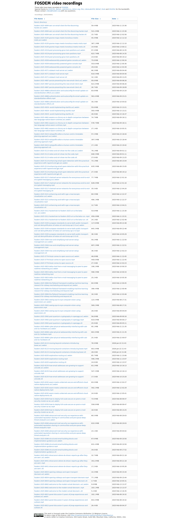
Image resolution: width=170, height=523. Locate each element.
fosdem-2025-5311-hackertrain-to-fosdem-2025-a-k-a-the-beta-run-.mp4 (62, 216)
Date (114, 19)
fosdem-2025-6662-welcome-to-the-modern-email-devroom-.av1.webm (61, 484)
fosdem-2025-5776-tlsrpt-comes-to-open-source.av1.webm (56, 256)
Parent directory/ (40, 22)
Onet (103, 9)
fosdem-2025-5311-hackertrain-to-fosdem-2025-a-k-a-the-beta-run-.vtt (61, 220)
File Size (94, 19)
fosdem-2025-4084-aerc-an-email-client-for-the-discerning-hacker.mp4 (61, 31)
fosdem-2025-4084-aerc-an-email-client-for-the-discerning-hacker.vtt (60, 34)
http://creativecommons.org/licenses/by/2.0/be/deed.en (92, 515)
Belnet (58, 9)
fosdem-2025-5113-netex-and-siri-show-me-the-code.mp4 (56, 154)
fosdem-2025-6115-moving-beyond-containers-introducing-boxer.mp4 (60, 349)
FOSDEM (65, 7)
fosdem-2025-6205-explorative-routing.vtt (50, 362)
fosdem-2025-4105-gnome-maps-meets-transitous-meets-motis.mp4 (60, 43)
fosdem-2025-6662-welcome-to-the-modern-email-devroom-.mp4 (59, 488)
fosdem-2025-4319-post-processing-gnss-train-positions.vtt (56, 57)
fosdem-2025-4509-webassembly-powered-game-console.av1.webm (60, 60)
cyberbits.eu (66, 9)
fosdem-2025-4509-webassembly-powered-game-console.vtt (57, 67)
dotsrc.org (76, 9)
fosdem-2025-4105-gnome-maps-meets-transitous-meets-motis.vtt (59, 47)
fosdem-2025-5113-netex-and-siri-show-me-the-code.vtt (55, 157)
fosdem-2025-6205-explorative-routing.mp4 (51, 359)
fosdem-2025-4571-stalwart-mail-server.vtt (50, 77)
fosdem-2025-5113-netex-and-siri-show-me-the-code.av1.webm (58, 151)
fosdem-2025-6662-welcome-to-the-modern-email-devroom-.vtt (58, 491)
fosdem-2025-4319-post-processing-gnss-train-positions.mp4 (57, 53)
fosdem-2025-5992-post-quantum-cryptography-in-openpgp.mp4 (59, 320)
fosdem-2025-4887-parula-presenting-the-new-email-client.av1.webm (60, 80)
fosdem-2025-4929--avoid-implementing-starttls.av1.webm (56, 107)
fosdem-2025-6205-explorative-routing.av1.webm (53, 355)
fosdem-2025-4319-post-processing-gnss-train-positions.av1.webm (59, 50)
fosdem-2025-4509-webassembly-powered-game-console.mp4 (58, 64)
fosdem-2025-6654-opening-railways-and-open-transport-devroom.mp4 (61, 477)
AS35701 (51, 9)
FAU (82, 9)
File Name (38, 19)
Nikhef (98, 9)
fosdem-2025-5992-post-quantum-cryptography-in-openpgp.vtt (58, 323)
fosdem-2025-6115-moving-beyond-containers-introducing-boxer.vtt (60, 352)
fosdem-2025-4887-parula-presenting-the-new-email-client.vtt (58, 87)
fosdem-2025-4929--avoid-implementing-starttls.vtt (54, 114)
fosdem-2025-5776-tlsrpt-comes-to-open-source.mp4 (54, 260)
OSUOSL (112, 9)
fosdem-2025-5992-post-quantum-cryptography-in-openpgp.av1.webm (61, 316)
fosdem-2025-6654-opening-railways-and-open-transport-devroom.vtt (60, 481)
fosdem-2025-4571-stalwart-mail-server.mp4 (51, 74)
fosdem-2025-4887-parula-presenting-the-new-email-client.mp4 (58, 84)
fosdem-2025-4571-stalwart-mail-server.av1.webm (53, 70)
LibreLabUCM (90, 9)
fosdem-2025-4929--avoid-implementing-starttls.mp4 (54, 111)
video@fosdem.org (53, 11)
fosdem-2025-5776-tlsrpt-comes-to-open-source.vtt (53, 263)
